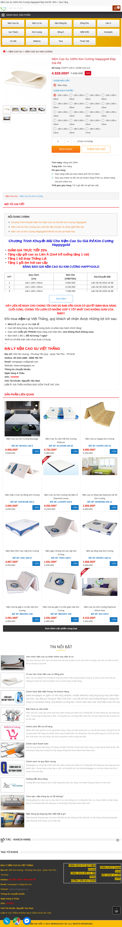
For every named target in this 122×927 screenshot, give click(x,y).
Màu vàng (62, 85)
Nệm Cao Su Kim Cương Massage (22, 439)
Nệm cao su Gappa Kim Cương (99, 439)
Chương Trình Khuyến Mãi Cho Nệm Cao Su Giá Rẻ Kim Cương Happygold (48, 222)
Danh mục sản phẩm (18, 15)
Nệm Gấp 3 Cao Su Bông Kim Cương (22, 495)
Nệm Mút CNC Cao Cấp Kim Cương (22, 551)
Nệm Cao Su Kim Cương (31, 196)
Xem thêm (61, 298)
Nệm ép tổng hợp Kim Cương (99, 551)
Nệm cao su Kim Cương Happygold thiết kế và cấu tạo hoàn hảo (43, 231)
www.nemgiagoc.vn (24, 365)
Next (118, 841)
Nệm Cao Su (15, 51)
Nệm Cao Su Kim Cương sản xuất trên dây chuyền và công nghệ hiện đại (47, 227)
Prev (3, 841)
